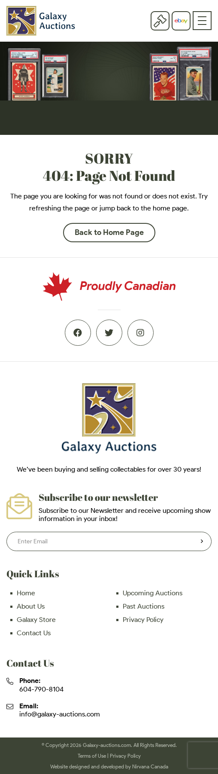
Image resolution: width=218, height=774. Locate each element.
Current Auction (160, 20)
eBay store (181, 21)
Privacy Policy (143, 620)
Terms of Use (92, 756)
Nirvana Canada (150, 766)
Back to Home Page (109, 232)
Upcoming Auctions (152, 593)
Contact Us (34, 633)
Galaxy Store (36, 620)
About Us (31, 606)
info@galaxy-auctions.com (59, 714)
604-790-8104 (41, 689)
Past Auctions (143, 606)
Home (26, 593)
